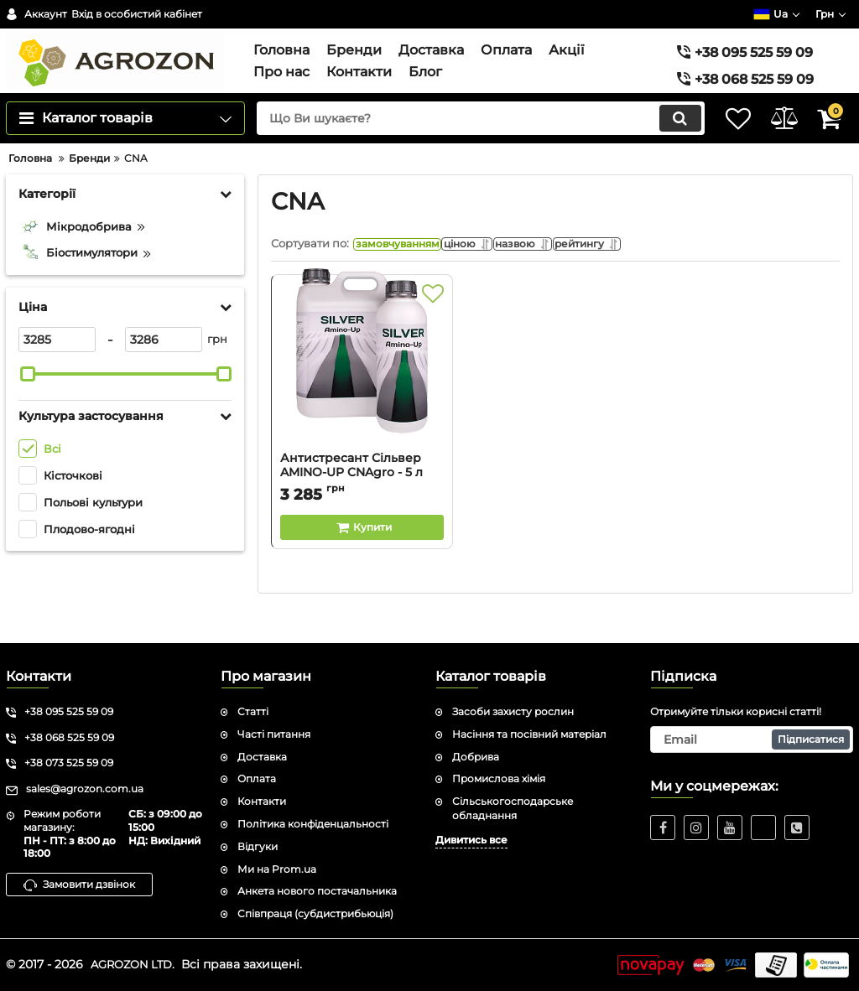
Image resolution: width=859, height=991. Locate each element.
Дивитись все (471, 839)
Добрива (475, 756)
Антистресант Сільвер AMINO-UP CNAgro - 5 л (351, 494)
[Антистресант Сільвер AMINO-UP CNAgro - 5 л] (362, 396)
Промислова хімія (498, 778)
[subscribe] (751, 739)
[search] (461, 141)
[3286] (163, 363)
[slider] (27, 397)
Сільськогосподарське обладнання (512, 808)
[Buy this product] (362, 555)
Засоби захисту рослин (513, 711)
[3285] (57, 363)
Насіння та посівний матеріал (529, 734)
